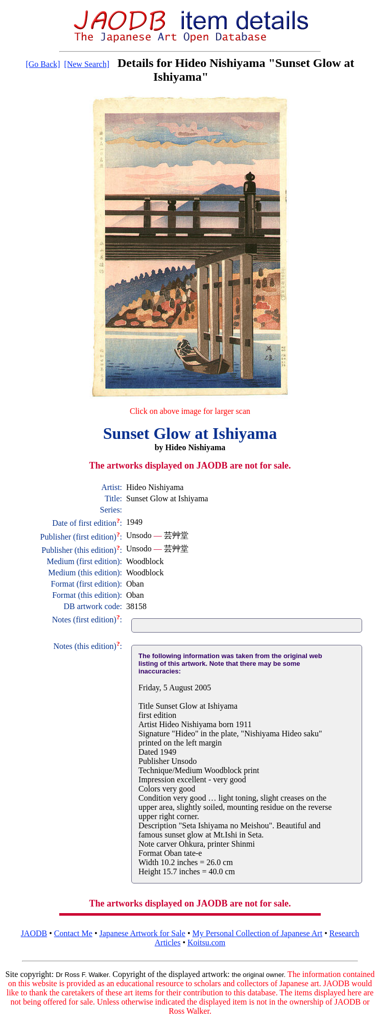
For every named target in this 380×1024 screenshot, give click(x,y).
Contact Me (73, 933)
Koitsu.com (206, 942)
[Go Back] (43, 64)
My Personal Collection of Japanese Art (258, 933)
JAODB (34, 933)
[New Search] (86, 64)
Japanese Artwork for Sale (142, 933)
